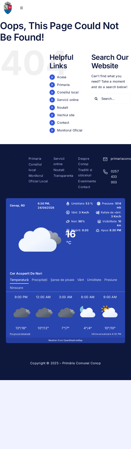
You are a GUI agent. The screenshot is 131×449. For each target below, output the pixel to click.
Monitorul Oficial (69, 130)
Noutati (62, 107)
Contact (63, 123)
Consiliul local (68, 92)
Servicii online (68, 100)
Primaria (63, 85)
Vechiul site (65, 115)
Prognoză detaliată (20, 334)
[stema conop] (8, 3)
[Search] (96, 99)
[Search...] (111, 99)
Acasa (61, 77)
